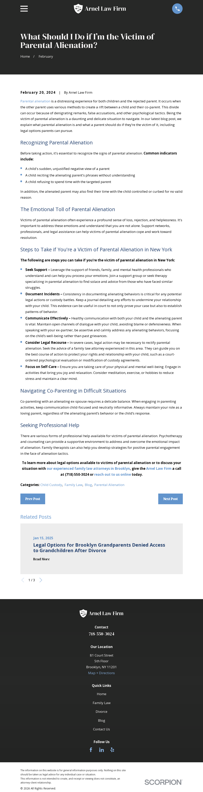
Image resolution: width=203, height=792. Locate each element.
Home (101, 694)
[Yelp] (112, 749)
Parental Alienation (109, 484)
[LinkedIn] (101, 749)
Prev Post (32, 499)
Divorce (101, 711)
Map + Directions (101, 673)
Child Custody (51, 484)
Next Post (170, 499)
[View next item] (40, 580)
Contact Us (101, 729)
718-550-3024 (101, 634)
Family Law (73, 484)
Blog (88, 484)
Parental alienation (35, 101)
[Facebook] (91, 749)
